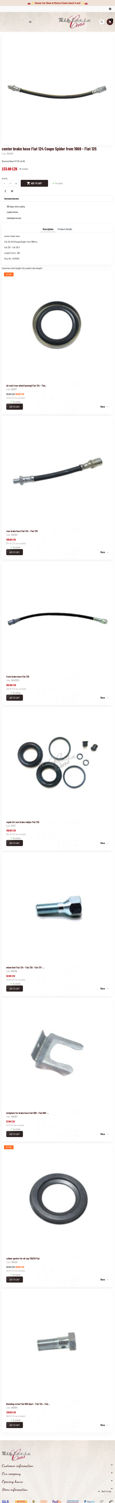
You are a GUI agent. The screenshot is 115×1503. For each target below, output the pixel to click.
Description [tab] (48, 229)
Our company (11, 1473)
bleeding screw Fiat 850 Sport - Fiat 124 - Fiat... (28, 1403)
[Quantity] (10, 183)
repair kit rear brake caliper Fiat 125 (22, 822)
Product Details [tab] (65, 229)
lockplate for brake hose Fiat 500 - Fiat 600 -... (27, 1112)
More (102, 406)
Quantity (4, 178)
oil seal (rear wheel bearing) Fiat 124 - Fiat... (26, 385)
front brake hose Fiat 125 (17, 676)
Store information (15, 1489)
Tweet (12, 191)
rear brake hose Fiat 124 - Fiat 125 (22, 531)
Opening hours (12, 1481)
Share (5, 191)
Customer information (17, 1465)
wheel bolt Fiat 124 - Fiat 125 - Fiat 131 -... (25, 967)
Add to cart (34, 183)
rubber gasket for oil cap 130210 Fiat (23, 1258)
